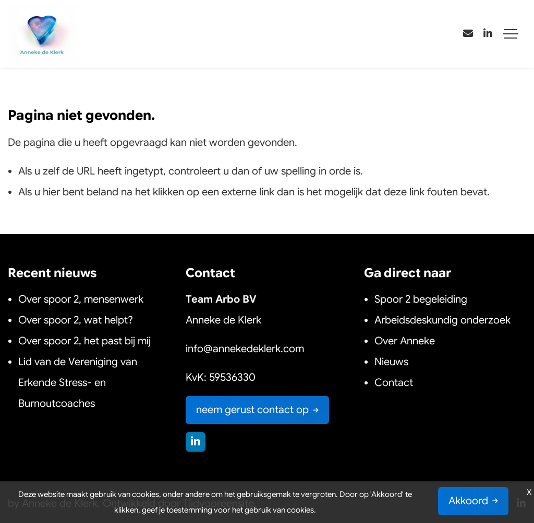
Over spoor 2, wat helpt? (75, 320)
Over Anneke (404, 340)
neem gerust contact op (252, 409)
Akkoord (468, 500)
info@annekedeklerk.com (245, 348)
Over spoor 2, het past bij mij (84, 340)
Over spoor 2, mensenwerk (80, 299)
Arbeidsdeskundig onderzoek (442, 320)
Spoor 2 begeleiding (420, 299)
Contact (393, 382)
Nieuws (392, 361)
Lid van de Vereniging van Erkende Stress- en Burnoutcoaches (77, 382)
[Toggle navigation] (510, 34)
